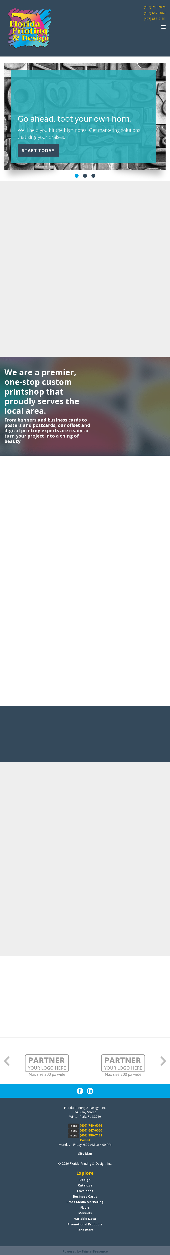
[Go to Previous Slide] (7, 1061)
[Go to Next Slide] (162, 1061)
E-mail (85, 1140)
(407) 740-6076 (155, 7)
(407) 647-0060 (155, 13)
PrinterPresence (95, 1251)
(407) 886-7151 (155, 18)
